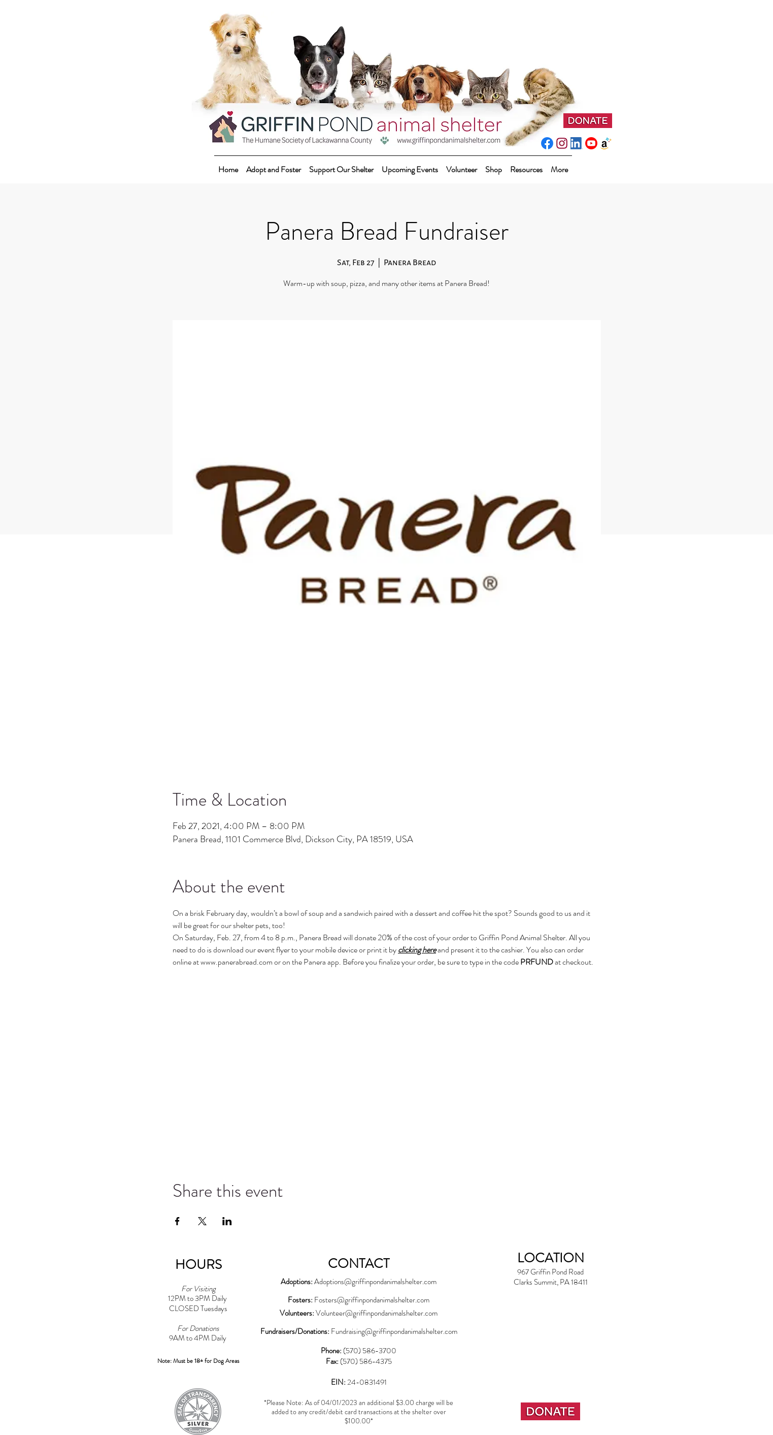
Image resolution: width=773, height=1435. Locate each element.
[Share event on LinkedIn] (227, 1221)
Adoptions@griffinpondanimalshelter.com (375, 1281)
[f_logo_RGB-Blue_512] (547, 143)
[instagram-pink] (562, 143)
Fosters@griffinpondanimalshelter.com (371, 1299)
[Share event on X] (202, 1221)
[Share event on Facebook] (177, 1221)
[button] (341, 164)
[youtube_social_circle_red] (591, 143)
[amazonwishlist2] (606, 143)
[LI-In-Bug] (576, 143)
